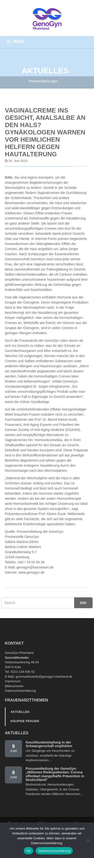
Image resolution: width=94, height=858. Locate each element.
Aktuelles (20, 712)
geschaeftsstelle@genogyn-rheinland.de (44, 676)
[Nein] (87, 840)
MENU (18, 41)
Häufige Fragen (24, 721)
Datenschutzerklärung (20, 690)
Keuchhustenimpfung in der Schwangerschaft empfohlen (49, 744)
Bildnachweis (14, 686)
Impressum (13, 681)
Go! (83, 603)
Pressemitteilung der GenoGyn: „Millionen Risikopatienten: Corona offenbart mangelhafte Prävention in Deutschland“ (55, 774)
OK (28, 851)
